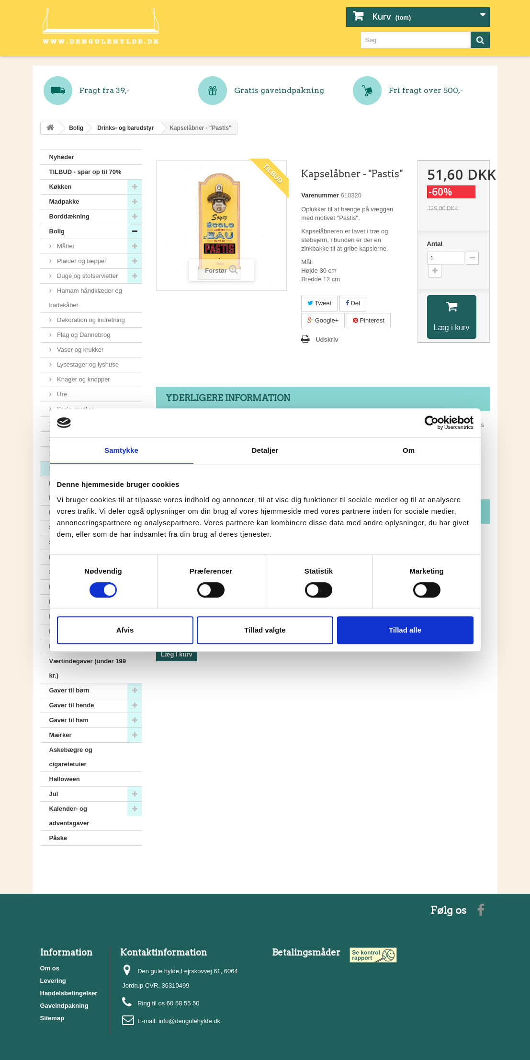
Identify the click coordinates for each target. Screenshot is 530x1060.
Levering (53, 980)
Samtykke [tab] (121, 450)
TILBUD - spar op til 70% (85, 171)
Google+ (322, 320)
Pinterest (368, 320)
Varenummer (320, 195)
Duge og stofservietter (87, 275)
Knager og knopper (83, 379)
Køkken (60, 186)
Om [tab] (409, 450)
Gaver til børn (69, 690)
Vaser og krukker (80, 349)
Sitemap (52, 1018)
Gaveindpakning (64, 1005)
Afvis (125, 630)
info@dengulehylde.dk (189, 1021)
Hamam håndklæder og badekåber (85, 298)
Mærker (60, 734)
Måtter (65, 246)
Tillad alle (405, 630)
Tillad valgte (264, 630)
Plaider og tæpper (81, 261)
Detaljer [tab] (265, 450)
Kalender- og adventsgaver (69, 816)
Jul (53, 793)
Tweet (319, 303)
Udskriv (327, 339)
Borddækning (69, 216)
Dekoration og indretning (90, 319)
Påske (58, 837)
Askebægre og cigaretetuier (70, 757)
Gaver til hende (71, 705)
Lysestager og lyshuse (87, 364)
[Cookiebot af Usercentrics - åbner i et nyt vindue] (432, 422)
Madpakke (64, 201)
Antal (435, 243)
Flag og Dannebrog (83, 334)
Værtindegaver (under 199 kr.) (87, 668)
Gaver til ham (69, 720)
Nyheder (61, 157)
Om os (49, 968)
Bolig (57, 231)
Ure (62, 394)
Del (353, 303)
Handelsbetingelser (69, 993)
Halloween (64, 779)
